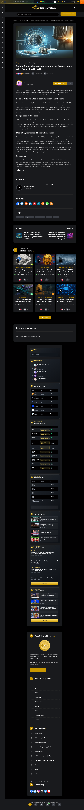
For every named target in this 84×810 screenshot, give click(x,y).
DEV (33, 492)
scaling (49, 217)
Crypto (37, 683)
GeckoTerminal (39, 765)
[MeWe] (38, 203)
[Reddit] (26, 203)
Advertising (38, 733)
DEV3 (33, 484)
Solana (33, 429)
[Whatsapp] (47, 203)
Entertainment (39, 715)
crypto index (29, 217)
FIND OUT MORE (38, 670)
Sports (37, 719)
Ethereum (34, 433)
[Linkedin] (30, 203)
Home (15, 20)
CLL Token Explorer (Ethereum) (44, 760)
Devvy (33, 442)
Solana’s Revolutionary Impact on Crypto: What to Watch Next (23, 301)
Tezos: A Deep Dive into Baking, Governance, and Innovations (23, 272)
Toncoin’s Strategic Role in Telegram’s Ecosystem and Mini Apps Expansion (66, 301)
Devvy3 (33, 451)
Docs (36, 769)
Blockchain (20, 217)
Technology (28, 267)
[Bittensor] (60, 2)
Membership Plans (40, 742)
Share (20, 170)
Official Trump (35, 459)
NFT (36, 688)
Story (33, 463)
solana (55, 217)
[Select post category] (44, 354)
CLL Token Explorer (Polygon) (44, 756)
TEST (33, 496)
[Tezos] (42, 2)
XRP (33, 467)
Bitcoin (40, 297)
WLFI (33, 500)
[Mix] (42, 203)
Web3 (36, 710)
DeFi (36, 692)
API (36, 774)
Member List (39, 751)
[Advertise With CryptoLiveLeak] (17, 2)
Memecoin (38, 697)
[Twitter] (21, 203)
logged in (26, 336)
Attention (34, 455)
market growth (39, 217)
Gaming (37, 706)
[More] (51, 203)
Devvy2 (33, 447)
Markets (71, 267)
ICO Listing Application (42, 738)
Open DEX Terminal (44, 507)
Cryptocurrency (24, 20)
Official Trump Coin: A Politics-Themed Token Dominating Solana (45, 272)
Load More (44, 583)
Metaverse (38, 701)
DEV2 (33, 488)
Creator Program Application (44, 747)
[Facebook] (17, 203)
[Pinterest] (34, 203)
